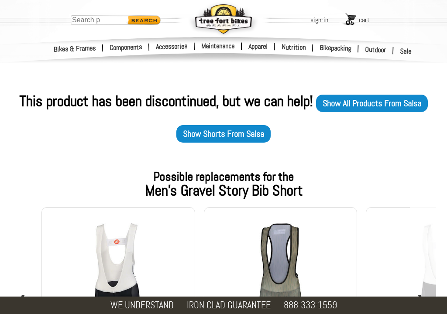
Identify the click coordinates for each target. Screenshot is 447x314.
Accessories (171, 46)
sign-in (319, 19)
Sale (406, 51)
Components (126, 47)
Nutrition (294, 47)
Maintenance (217, 46)
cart (364, 19)
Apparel (258, 46)
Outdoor (375, 50)
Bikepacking (335, 48)
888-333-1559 (310, 305)
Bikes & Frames (75, 49)
